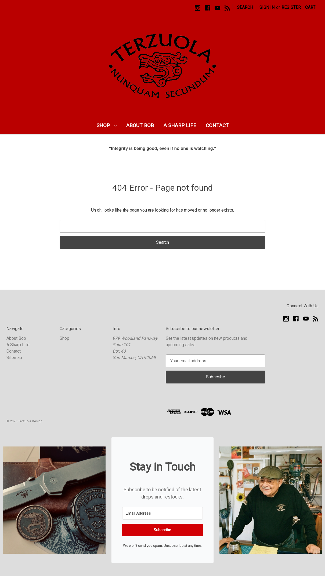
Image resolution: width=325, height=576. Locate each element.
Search (245, 7)
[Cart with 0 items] (310, 7)
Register (291, 7)
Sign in (267, 7)
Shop (106, 125)
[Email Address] (162, 513)
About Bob (140, 125)
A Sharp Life (180, 125)
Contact (217, 125)
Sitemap (14, 357)
